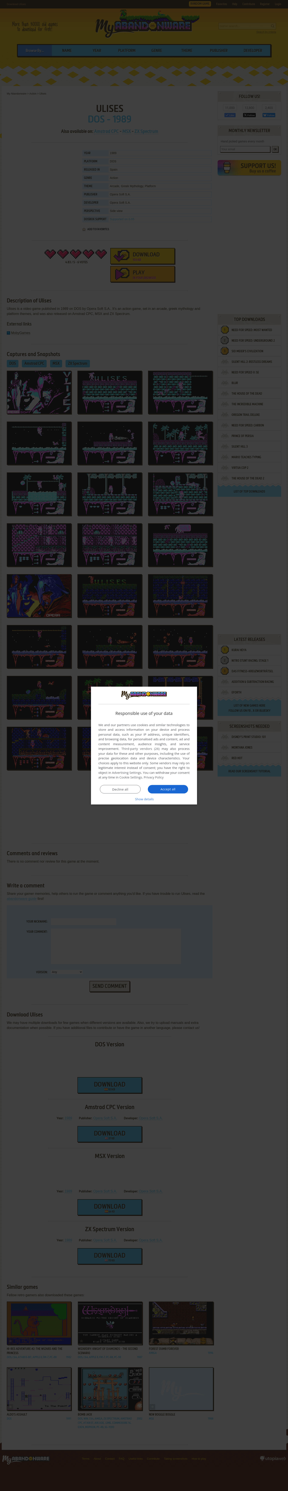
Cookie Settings (130, 777)
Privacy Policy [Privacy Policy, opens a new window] (154, 777)
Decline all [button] (120, 789)
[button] (144, 799)
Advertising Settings (126, 772)
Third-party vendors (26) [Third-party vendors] (140, 748)
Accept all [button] (168, 789)
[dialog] (144, 745)
